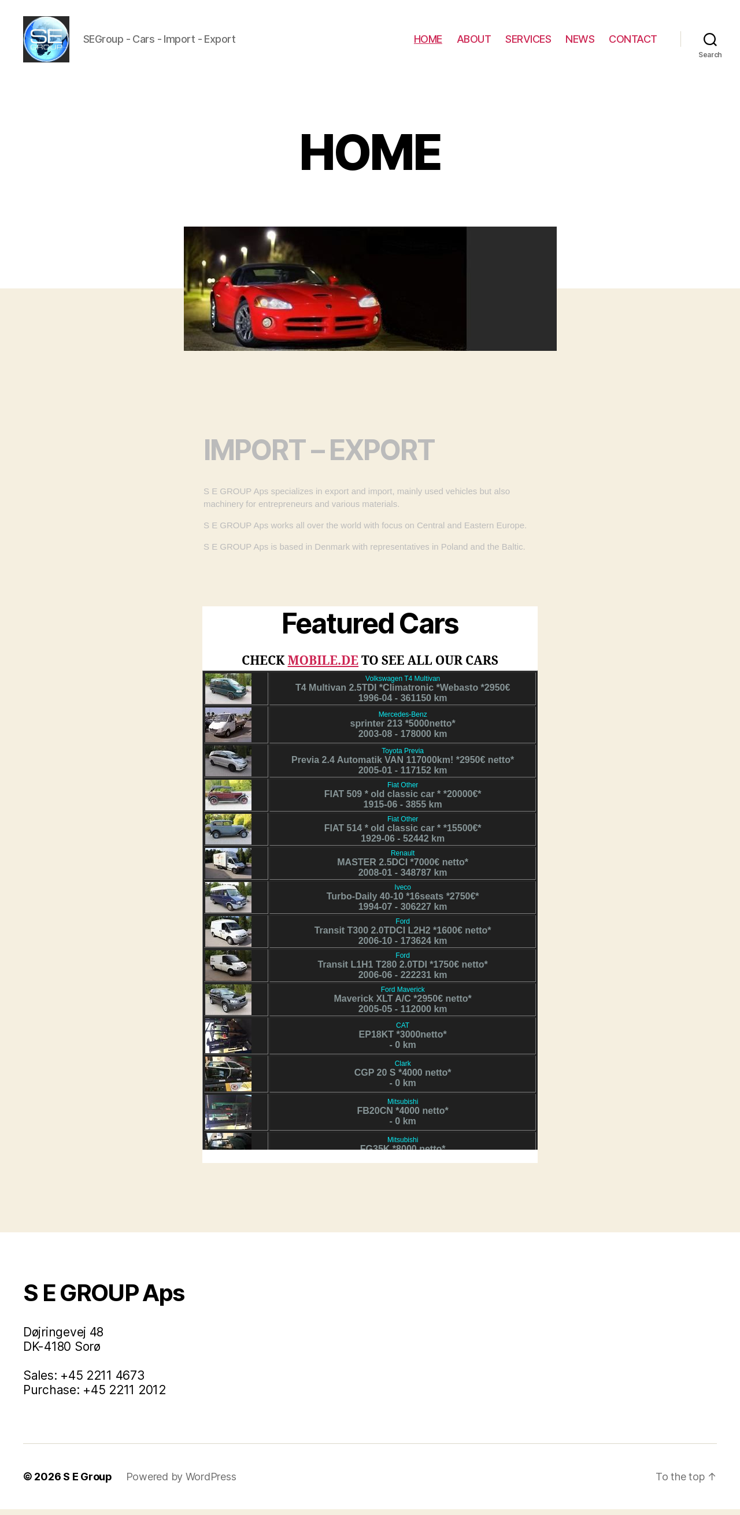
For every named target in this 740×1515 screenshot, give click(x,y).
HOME (428, 42)
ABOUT (474, 42)
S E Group (87, 1482)
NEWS (579, 42)
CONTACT (633, 42)
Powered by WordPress (181, 1482)
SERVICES (528, 42)
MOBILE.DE (323, 667)
